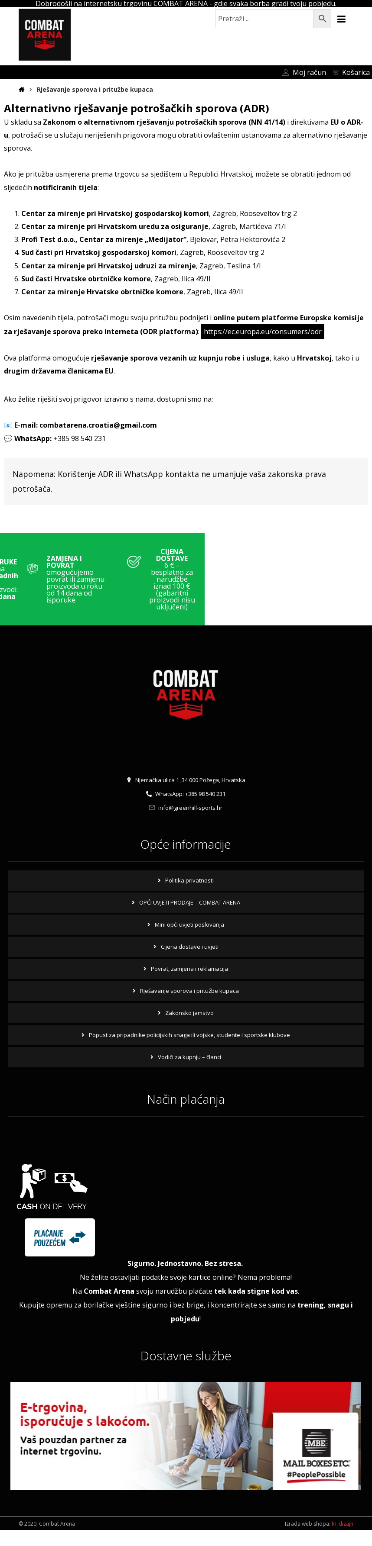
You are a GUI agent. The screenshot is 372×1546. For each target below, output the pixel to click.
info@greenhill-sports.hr (185, 823)
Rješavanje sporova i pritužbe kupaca (189, 1006)
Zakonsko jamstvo (189, 1028)
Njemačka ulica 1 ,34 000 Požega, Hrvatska (185, 795)
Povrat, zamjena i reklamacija (189, 984)
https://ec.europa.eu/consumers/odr (263, 341)
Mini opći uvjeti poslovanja (189, 940)
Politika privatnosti (189, 896)
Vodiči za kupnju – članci (189, 1072)
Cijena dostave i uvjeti (190, 962)
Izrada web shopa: (307, 1539)
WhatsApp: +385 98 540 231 (185, 809)
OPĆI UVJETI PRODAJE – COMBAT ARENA (189, 918)
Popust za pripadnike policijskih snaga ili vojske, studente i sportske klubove (189, 1050)
